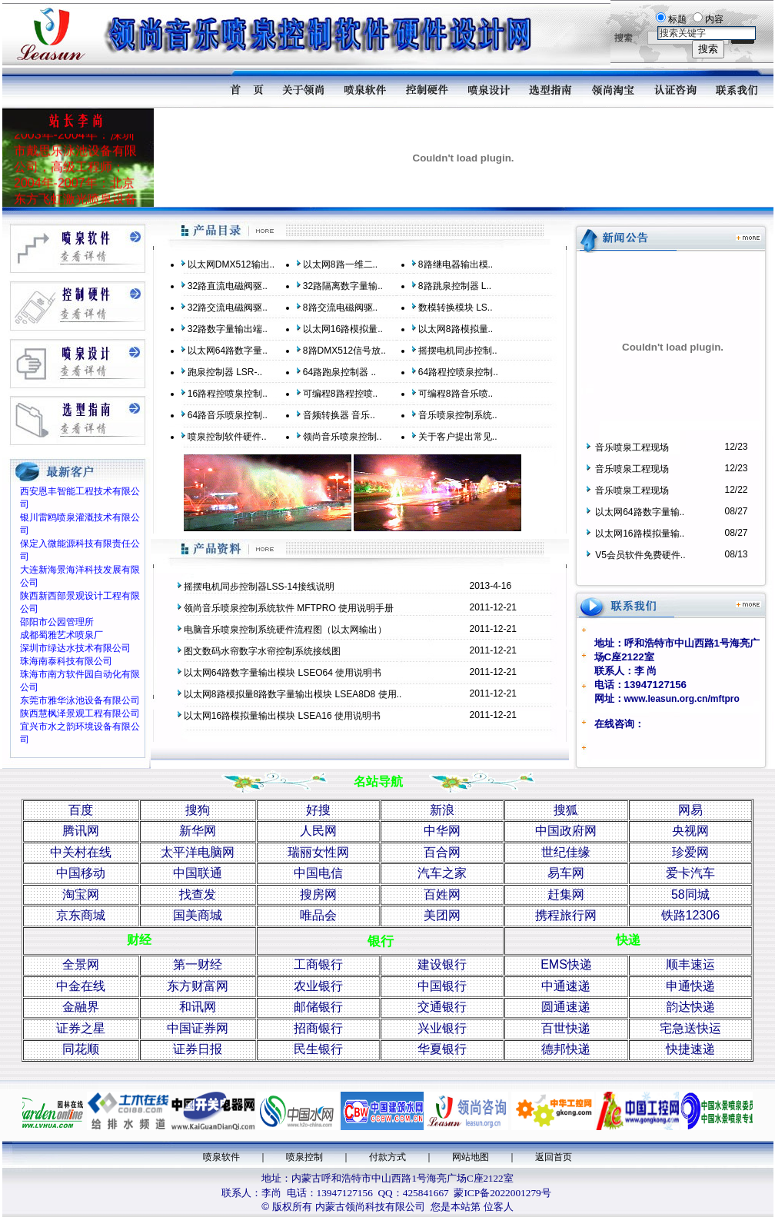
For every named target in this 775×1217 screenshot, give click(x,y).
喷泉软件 (221, 1157)
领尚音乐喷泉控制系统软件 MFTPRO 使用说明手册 (289, 608)
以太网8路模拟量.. (455, 329)
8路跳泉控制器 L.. (454, 286)
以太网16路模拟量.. (343, 329)
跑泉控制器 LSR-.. (225, 372)
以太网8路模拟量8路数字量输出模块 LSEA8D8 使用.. (292, 694)
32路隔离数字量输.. (343, 286)
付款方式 (387, 1157)
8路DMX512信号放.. (344, 350)
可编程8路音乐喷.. (455, 393)
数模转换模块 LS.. (455, 307)
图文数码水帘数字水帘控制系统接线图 (262, 651)
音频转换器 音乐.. (339, 415)
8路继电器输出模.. (455, 264)
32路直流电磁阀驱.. (228, 286)
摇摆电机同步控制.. (457, 350)
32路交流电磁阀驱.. (228, 307)
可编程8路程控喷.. (340, 393)
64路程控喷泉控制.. (458, 372)
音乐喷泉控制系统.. (457, 415)
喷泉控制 (304, 1157)
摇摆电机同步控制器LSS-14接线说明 (259, 586)
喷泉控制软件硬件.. (227, 436)
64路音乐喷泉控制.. (228, 415)
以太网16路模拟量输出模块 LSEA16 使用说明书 (282, 715)
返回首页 (553, 1157)
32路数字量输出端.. (228, 329)
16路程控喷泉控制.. (228, 393)
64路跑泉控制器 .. (339, 372)
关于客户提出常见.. (457, 436)
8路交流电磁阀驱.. (340, 307)
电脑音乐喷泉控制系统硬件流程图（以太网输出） (285, 629)
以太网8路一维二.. (340, 264)
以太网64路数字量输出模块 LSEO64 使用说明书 (282, 672)
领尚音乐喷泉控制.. (342, 436)
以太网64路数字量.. (228, 350)
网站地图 (470, 1157)
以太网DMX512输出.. (231, 264)
